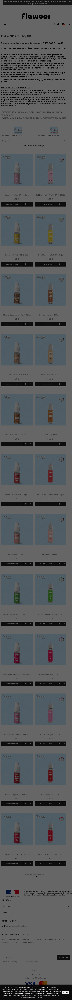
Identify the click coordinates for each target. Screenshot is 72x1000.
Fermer (65, 992)
